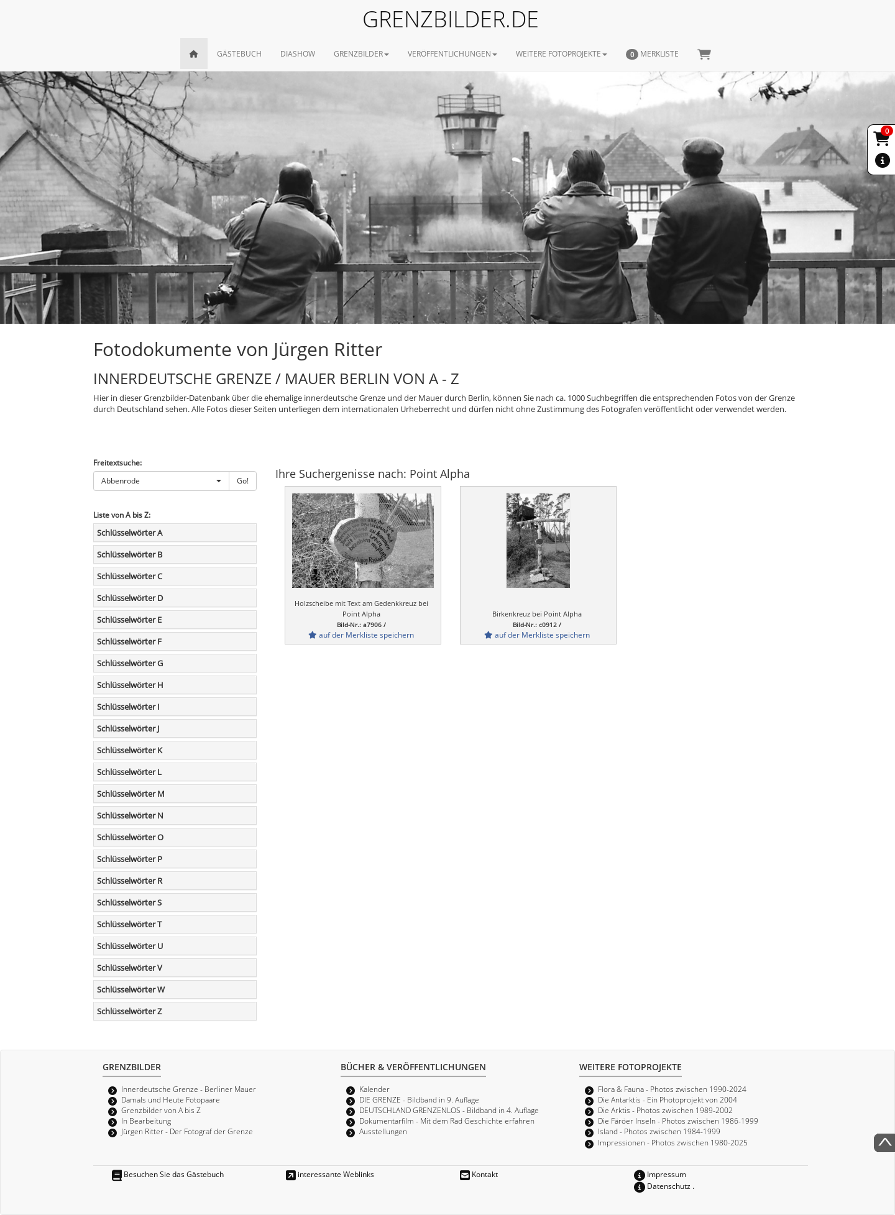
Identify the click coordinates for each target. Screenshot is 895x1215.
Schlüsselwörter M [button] (131, 793)
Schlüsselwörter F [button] (129, 641)
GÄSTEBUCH (239, 53)
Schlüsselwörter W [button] (131, 989)
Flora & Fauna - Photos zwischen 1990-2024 (672, 1089)
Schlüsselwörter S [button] (129, 902)
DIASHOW (297, 53)
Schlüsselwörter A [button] (129, 532)
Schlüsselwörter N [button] (130, 815)
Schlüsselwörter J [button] (128, 728)
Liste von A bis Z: (121, 515)
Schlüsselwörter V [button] (129, 967)
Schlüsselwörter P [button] (129, 858)
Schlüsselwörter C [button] (129, 576)
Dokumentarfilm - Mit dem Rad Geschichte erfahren (447, 1121)
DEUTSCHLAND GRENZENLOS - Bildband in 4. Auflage (449, 1110)
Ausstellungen (383, 1131)
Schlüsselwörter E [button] (129, 619)
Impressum (660, 1174)
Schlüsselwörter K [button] (129, 750)
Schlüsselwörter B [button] (129, 554)
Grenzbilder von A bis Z (161, 1110)
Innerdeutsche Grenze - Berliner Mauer (188, 1089)
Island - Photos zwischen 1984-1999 (659, 1131)
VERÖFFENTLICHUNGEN (452, 53)
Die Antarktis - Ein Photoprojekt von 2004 (667, 1099)
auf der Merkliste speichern (361, 635)
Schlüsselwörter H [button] (130, 684)
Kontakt (479, 1174)
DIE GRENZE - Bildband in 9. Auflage (419, 1099)
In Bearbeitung (146, 1121)
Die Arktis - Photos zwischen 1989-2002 (665, 1110)
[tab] (175, 532)
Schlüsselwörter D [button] (130, 597)
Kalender (374, 1089)
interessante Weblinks (330, 1174)
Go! (243, 480)
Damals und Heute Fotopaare (170, 1099)
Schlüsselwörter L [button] (129, 771)
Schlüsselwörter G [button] (130, 663)
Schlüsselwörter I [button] (128, 706)
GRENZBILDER (361, 53)
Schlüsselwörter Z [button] (129, 1011)
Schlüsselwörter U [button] (130, 945)
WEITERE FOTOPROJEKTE (561, 53)
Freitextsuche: (117, 462)
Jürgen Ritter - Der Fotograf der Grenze (187, 1131)
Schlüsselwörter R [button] (129, 880)
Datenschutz (662, 1186)
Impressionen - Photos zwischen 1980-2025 (673, 1142)
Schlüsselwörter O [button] (130, 837)
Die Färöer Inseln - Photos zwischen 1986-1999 (678, 1121)
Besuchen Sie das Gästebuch (168, 1174)
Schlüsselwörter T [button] (129, 924)
